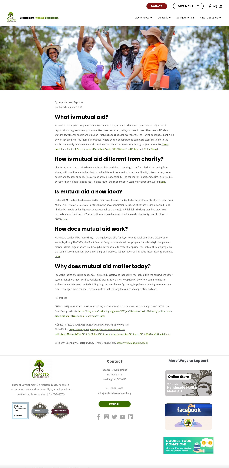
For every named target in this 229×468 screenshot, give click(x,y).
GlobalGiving (150, 149)
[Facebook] (210, 6)
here (162, 181)
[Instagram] (215, 6)
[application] (152, 17)
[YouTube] (122, 417)
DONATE (114, 404)
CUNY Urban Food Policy (125, 149)
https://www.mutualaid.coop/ (132, 342)
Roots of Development (79, 149)
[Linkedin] (220, 6)
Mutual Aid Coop (102, 149)
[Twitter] (114, 417)
